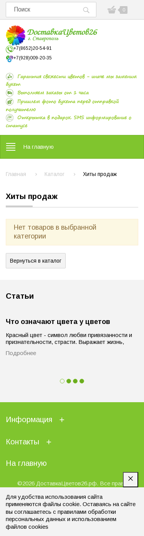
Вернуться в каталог (35, 261)
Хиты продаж (32, 196)
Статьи (20, 296)
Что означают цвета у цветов (58, 322)
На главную (38, 146)
